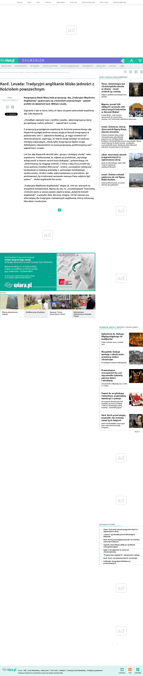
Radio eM (73, 2)
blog (29, 2)
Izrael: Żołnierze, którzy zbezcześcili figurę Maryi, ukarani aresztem (114, 129)
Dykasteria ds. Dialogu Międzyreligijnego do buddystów (112, 336)
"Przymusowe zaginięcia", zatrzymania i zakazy (121, 555)
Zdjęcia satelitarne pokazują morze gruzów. (114, 96)
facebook (136, 71)
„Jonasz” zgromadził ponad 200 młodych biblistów (119, 536)
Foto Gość (54, 670)
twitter (141, 71)
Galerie (3, 293)
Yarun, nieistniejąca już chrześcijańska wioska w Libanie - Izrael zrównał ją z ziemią (113, 88)
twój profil (131, 60)
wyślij (7, 106)
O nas (20, 670)
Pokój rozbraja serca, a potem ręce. (112, 343)
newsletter (122, 669)
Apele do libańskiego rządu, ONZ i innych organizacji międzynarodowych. (113, 165)
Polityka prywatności (95, 670)
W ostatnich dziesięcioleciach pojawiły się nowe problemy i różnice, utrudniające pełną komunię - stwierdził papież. (112, 405)
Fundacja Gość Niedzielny (76, 670)
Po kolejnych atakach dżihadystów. (114, 363)
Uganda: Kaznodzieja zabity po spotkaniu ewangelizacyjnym (119, 546)
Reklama (62, 670)
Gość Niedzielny (88, 2)
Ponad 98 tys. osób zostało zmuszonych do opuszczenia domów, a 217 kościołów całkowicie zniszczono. (119, 117)
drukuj (12, 106)
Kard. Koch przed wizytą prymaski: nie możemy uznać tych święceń (113, 418)
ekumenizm (33, 60)
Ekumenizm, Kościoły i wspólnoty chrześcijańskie (118, 327)
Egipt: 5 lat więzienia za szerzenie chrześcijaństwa (116, 551)
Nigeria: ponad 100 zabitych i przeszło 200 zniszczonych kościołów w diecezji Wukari (113, 108)
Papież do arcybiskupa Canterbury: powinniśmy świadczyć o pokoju (113, 396)
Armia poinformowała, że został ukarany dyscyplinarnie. (113, 184)
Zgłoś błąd (138, 669)
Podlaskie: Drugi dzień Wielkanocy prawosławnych (116, 562)
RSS (130, 669)
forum (19, 2)
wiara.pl (9, 60)
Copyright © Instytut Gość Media (29, 673)
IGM (25, 670)
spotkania (61, 2)
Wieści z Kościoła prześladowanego (113, 77)
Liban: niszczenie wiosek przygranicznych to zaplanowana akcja (113, 157)
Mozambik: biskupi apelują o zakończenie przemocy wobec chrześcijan (112, 356)
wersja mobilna (119, 2)
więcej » (21, 316)
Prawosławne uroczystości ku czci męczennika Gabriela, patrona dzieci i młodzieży (112, 375)
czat (38, 2)
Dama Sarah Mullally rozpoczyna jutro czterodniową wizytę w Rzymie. (113, 426)
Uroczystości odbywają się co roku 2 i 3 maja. (114, 385)
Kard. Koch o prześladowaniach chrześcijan (120, 558)
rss (130, 71)
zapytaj (48, 2)
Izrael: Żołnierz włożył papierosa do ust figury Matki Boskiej (113, 177)
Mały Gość (104, 2)
